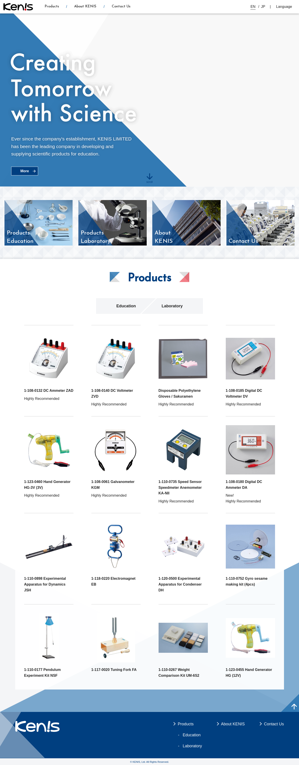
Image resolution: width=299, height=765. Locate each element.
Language (284, 7)
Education (126, 306)
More (24, 171)
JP (263, 7)
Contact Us (121, 6)
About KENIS (85, 6)
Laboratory (172, 306)
